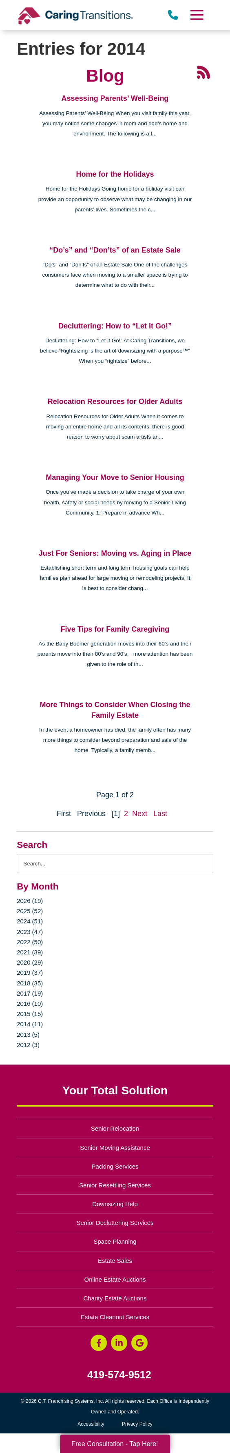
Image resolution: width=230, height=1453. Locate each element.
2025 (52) (30, 910)
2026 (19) (30, 900)
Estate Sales (115, 1260)
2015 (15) (30, 1013)
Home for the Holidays (115, 174)
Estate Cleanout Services (115, 1316)
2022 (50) (30, 941)
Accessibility (90, 1424)
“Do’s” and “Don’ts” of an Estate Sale (114, 250)
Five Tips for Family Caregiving (115, 629)
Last (160, 814)
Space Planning (115, 1241)
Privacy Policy (137, 1424)
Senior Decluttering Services (114, 1222)
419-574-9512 (119, 1375)
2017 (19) (30, 993)
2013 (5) (28, 1034)
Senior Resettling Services (115, 1185)
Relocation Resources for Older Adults (115, 401)
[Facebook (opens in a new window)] (99, 1343)
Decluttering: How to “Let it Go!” (115, 326)
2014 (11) (30, 1023)
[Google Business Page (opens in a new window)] (139, 1343)
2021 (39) (30, 952)
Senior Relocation (115, 1128)
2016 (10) (30, 1003)
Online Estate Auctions (115, 1279)
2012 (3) (28, 1044)
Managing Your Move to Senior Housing (115, 477)
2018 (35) (30, 983)
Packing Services (115, 1166)
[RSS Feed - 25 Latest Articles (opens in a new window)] (203, 72)
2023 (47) (30, 931)
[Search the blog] (115, 863)
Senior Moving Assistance (115, 1147)
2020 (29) (30, 962)
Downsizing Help (115, 1203)
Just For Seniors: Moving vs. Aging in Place (115, 553)
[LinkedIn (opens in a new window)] (119, 1343)
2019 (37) (30, 972)
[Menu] (196, 14)
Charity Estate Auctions (115, 1298)
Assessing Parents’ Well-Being (115, 98)
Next (139, 814)
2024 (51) (30, 921)
